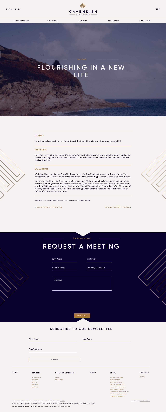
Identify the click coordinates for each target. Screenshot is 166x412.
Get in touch (13, 9)
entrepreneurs (21, 20)
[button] (157, 9)
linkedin (142, 376)
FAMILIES (34, 382)
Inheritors (35, 387)
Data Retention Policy (117, 384)
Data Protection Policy (118, 387)
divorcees (52, 20)
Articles (57, 377)
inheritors (145, 20)
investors (35, 384)
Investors (113, 20)
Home (15, 373)
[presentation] (82, 301)
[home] (83, 9)
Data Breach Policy (116, 382)
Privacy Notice (115, 379)
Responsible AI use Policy (118, 394)
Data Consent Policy (117, 389)
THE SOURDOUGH (145, 401)
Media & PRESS (59, 379)
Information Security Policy (119, 391)
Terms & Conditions (116, 377)
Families (83, 20)
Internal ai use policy (117, 396)
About (93, 373)
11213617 (62, 401)
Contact (144, 373)
